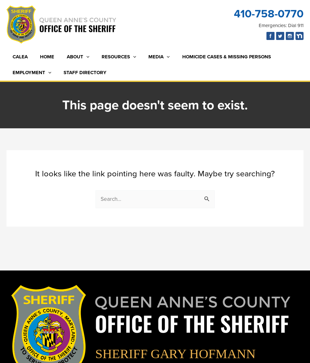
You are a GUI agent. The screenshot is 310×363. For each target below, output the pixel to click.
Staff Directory (81, 72)
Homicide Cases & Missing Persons (211, 56)
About (71, 57)
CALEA (18, 56)
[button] (79, 57)
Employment (30, 73)
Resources (109, 57)
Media (147, 57)
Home (43, 56)
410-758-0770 (269, 13)
